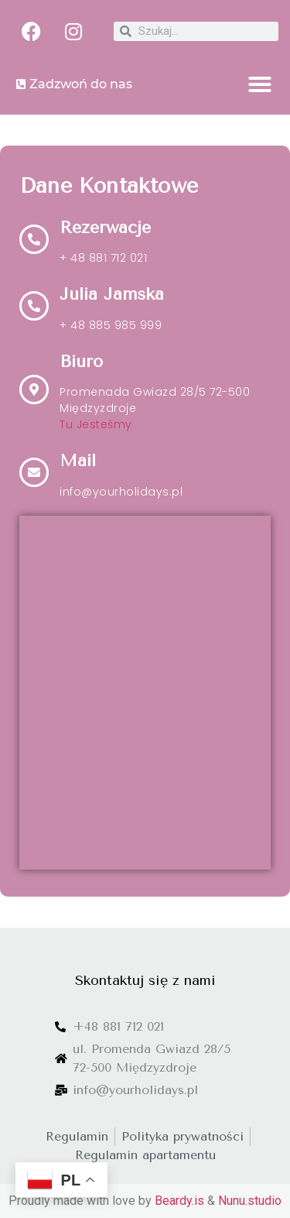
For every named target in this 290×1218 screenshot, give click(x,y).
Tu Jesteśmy (96, 424)
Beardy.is (179, 1200)
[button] (259, 84)
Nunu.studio (249, 1200)
